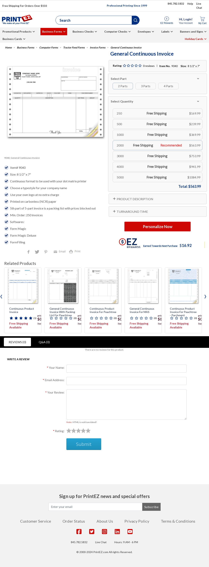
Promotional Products (17, 31)
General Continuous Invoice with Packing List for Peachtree (62, 312)
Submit (84, 444)
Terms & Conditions (178, 521)
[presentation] (205, 295)
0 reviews (149, 66)
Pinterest (46, 252)
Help (190, 3)
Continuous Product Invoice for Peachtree (103, 310)
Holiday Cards (194, 38)
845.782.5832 (79, 542)
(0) (75, 318)
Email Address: (54, 380)
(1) (34, 318)
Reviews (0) (17, 342)
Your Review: (55, 392)
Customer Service (35, 521)
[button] (136, 20)
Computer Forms (48, 47)
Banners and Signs (191, 31)
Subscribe (151, 507)
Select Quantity (122, 101)
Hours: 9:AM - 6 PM (126, 542)
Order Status (74, 521)
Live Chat (101, 542)
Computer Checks (115, 31)
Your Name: (56, 367)
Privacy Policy (136, 521)
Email (60, 251)
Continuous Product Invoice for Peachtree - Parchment (183, 312)
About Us (105, 521)
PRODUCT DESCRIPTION (135, 199)
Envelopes (144, 31)
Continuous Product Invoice (21, 310)
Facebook (29, 252)
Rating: (59, 431)
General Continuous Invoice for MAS (142, 310)
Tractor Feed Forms (74, 47)
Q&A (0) (44, 342)
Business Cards (12, 38)
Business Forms (52, 31)
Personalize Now (157, 226)
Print (75, 251)
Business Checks (83, 31)
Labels (165, 31)
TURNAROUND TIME (132, 211)
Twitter (37, 252)
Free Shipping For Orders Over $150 (24, 5)
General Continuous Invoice (125, 47)
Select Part (119, 78)
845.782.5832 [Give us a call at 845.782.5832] (176, 3)
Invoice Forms (97, 47)
